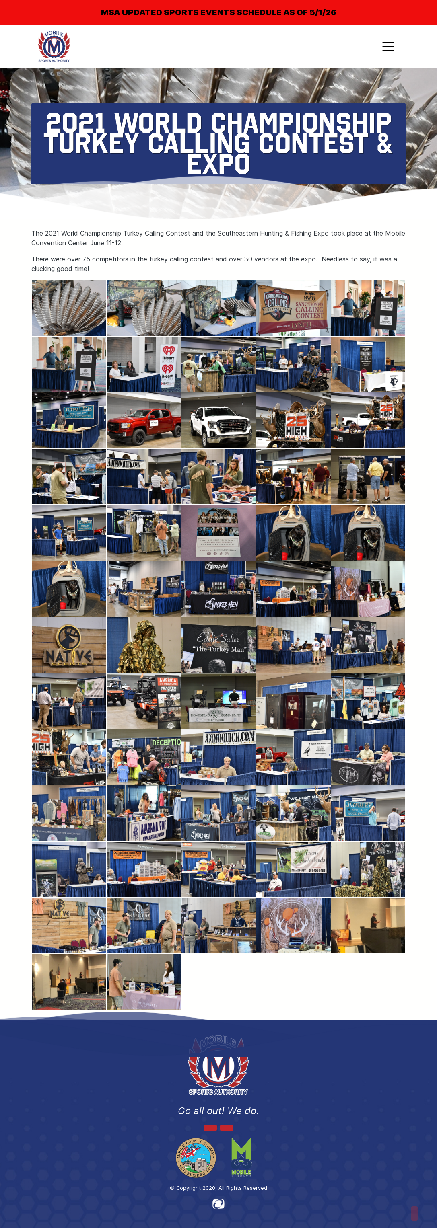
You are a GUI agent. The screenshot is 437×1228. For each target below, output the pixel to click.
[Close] (417, 5)
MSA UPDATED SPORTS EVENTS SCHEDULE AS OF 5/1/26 (218, 12)
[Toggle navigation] (388, 46)
